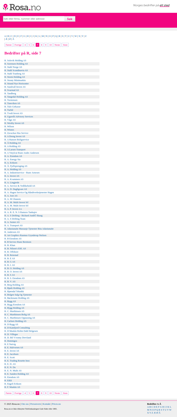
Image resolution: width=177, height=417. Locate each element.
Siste (65, 44)
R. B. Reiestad (11, 255)
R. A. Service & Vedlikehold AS (19, 185)
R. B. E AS (9, 258)
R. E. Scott (9, 357)
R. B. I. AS (9, 265)
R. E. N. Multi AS (13, 370)
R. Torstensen (10, 100)
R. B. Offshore (11, 251)
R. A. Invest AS (11, 175)
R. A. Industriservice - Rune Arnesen (22, 172)
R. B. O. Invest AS (13, 271)
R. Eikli (8, 380)
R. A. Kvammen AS (13, 179)
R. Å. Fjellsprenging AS (15, 166)
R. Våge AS (10, 119)
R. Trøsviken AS (12, 103)
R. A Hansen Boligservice (16, 139)
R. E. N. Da (10, 367)
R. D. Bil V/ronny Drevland (17, 337)
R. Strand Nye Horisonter (16, 83)
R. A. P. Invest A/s (13, 208)
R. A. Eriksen (10, 162)
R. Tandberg (10, 93)
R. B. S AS (9, 274)
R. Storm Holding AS (14, 77)
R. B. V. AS (9, 281)
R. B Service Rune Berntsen (17, 241)
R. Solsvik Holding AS (15, 60)
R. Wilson (9, 126)
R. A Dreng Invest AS (14, 136)
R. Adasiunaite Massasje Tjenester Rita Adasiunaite (29, 228)
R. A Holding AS (12, 146)
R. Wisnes (9, 129)
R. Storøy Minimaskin (15, 80)
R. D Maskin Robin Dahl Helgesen (21, 331)
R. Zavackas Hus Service (16, 133)
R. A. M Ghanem (12, 199)
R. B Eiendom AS (12, 238)
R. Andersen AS (12, 232)
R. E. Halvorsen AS (13, 347)
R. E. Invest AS (11, 350)
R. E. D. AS (10, 364)
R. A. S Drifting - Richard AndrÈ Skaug (23, 215)
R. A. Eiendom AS (13, 156)
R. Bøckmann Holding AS (17, 298)
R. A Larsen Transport (14, 149)
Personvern (35, 404)
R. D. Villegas (11, 334)
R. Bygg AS (10, 301)
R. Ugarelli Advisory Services (18, 116)
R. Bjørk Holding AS (14, 288)
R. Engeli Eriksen (12, 383)
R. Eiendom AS (11, 377)
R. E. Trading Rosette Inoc (17, 360)
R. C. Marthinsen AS (14, 311)
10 (50, 44)
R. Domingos (10, 340)
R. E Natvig (10, 344)
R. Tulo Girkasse (12, 106)
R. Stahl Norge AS (13, 67)
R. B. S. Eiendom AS (14, 278)
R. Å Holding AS (12, 143)
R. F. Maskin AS (12, 387)
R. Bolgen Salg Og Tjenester (18, 294)
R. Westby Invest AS (14, 123)
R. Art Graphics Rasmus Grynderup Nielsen (25, 235)
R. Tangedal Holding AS (16, 96)
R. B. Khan (9, 245)
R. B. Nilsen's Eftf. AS (15, 248)
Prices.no (56, 404)
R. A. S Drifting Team (14, 218)
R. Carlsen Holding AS (15, 321)
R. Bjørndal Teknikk (14, 291)
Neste (57, 44)
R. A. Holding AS (12, 169)
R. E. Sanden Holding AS (16, 373)
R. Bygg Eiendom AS (14, 304)
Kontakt (46, 404)
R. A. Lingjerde (11, 182)
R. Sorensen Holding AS (16, 63)
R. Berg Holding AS (14, 284)
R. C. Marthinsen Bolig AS (17, 314)
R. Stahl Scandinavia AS (16, 70)
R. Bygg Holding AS (14, 307)
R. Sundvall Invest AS (15, 86)
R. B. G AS (9, 261)
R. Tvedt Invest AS (13, 113)
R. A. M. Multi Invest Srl (16, 202)
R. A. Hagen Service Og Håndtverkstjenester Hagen (29, 192)
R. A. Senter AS (12, 222)
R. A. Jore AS (10, 195)
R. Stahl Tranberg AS (14, 73)
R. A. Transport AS (13, 225)
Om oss (25, 404)
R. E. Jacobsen (11, 354)
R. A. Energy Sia (12, 159)
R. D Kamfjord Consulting (17, 327)
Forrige (18, 44)
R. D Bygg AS (11, 324)
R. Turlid (8, 110)
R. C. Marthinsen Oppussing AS (19, 317)
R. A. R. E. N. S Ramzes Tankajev (20, 212)
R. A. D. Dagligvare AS (15, 189)
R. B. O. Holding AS (14, 268)
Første (9, 44)
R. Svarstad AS (11, 90)
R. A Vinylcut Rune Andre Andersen (21, 152)
